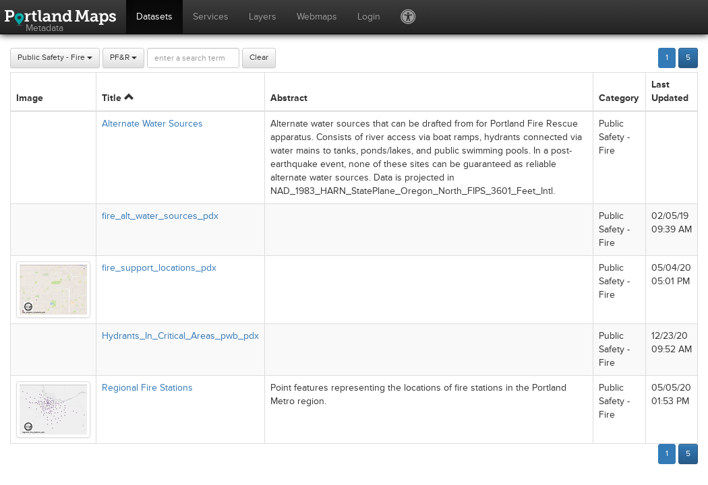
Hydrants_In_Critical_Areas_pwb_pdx (180, 336)
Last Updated (669, 91)
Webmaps (317, 16)
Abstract (288, 98)
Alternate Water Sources (152, 123)
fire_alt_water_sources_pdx (160, 216)
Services (211, 16)
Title (118, 98)
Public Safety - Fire (55, 58)
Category (619, 98)
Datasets (154, 16)
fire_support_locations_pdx (159, 267)
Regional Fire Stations (147, 387)
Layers (262, 16)
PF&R (123, 58)
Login (368, 16)
